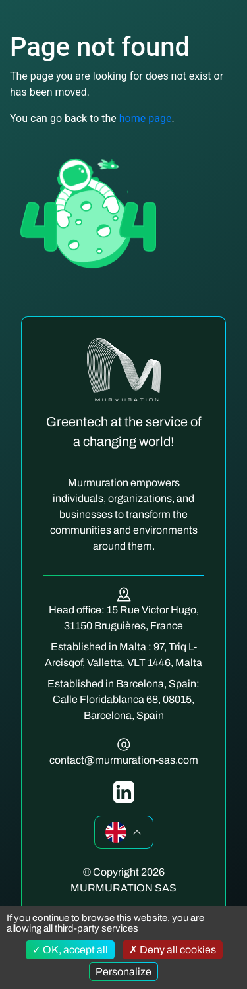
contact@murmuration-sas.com (123, 760)
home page (145, 118)
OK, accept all (70, 949)
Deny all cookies (172, 949)
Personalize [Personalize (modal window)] (123, 971)
